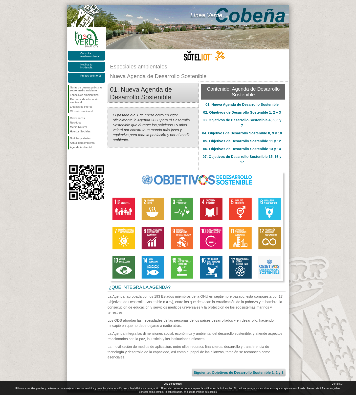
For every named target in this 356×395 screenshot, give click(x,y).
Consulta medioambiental (90, 55)
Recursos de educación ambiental (84, 101)
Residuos (75, 122)
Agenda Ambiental (81, 147)
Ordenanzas (77, 118)
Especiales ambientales (84, 94)
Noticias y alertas (80, 138)
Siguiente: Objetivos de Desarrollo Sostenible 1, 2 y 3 (239, 372)
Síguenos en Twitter (79, 157)
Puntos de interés (91, 75)
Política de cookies (206, 392)
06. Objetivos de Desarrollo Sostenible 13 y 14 (242, 149)
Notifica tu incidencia (86, 66)
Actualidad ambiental (82, 142)
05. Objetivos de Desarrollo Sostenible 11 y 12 (242, 141)
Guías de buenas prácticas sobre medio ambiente (86, 89)
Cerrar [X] (337, 383)
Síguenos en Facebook (71, 157)
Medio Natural (78, 126)
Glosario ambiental (81, 111)
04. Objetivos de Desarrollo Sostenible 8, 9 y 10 (242, 133)
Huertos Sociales (80, 131)
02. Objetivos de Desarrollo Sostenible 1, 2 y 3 (242, 112)
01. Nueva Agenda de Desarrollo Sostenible (242, 104)
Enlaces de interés (81, 106)
